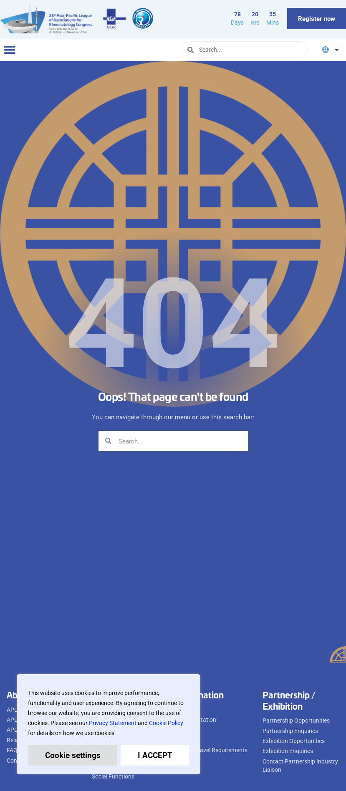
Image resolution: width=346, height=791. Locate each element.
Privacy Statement (112, 723)
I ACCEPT (155, 755)
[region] (108, 724)
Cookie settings (73, 755)
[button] (9, 49)
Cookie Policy (166, 723)
